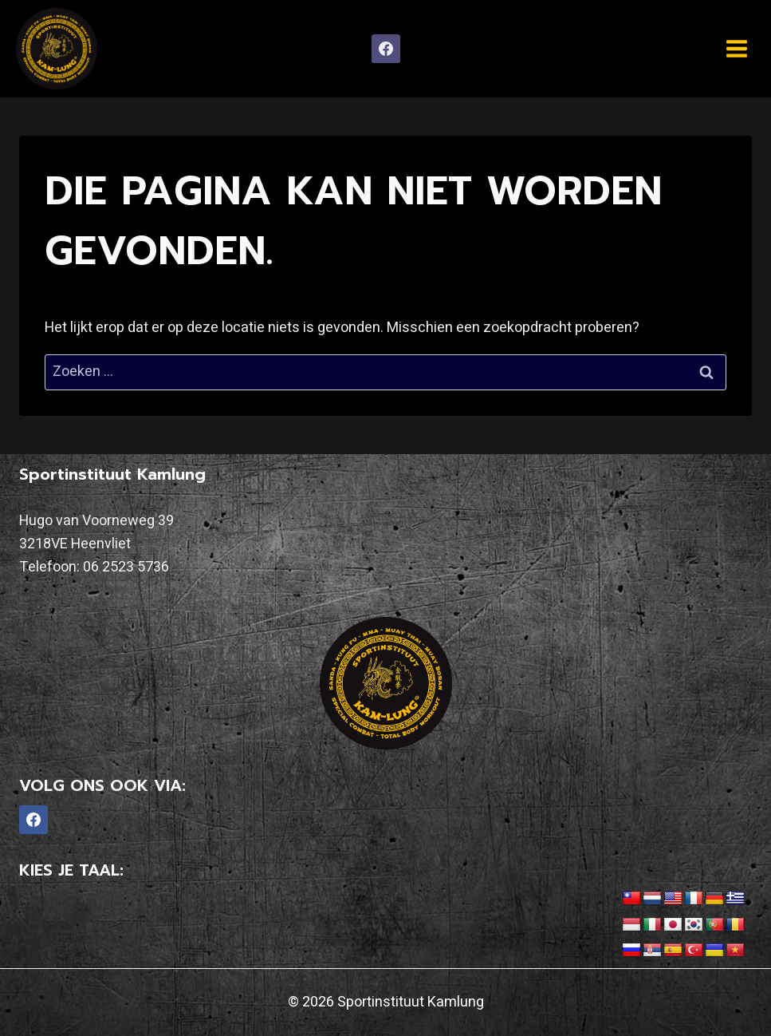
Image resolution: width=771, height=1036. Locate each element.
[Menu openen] (736, 48)
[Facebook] (386, 48)
